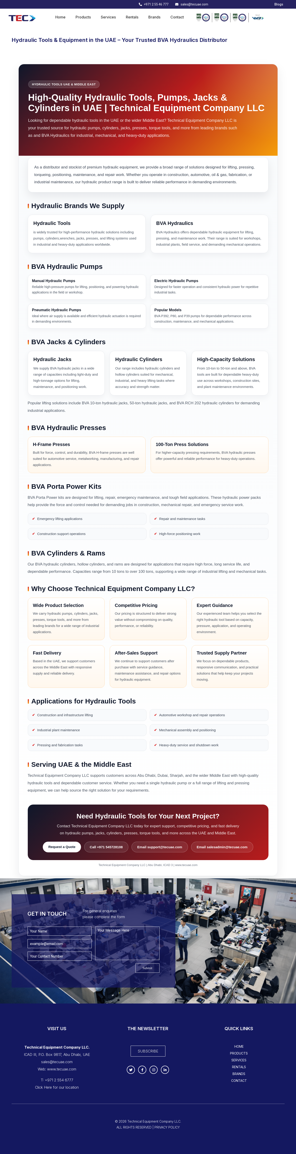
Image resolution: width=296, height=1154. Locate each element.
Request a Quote (61, 847)
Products (83, 17)
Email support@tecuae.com (159, 847)
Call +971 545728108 (106, 847)
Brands (154, 17)
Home (60, 17)
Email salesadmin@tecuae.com (222, 847)
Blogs (278, 4)
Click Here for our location (57, 1087)
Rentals (132, 17)
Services (108, 17)
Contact (177, 17)
